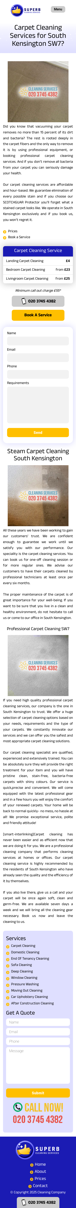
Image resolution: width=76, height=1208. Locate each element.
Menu (58, 9)
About (40, 1172)
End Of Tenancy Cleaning (30, 959)
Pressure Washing (25, 985)
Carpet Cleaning (23, 946)
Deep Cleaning (22, 972)
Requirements (38, 404)
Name (38, 338)
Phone (38, 371)
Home (40, 1165)
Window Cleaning (24, 978)
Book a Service (19, 237)
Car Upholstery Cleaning (29, 997)
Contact (40, 1186)
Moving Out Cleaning (26, 991)
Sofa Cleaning (21, 965)
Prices (12, 232)
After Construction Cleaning (32, 1004)
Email (38, 354)
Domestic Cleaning (25, 953)
